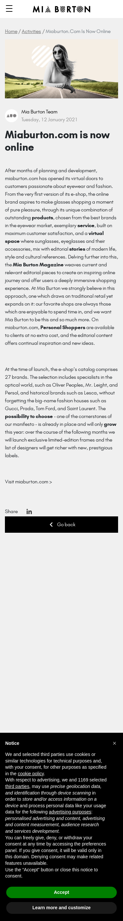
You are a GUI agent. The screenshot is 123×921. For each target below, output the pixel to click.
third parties (17, 786)
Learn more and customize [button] (61, 907)
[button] (114, 743)
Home (11, 31)
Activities (31, 31)
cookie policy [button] (31, 773)
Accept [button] (61, 892)
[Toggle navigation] (9, 9)
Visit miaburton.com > (28, 481)
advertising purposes (70, 811)
